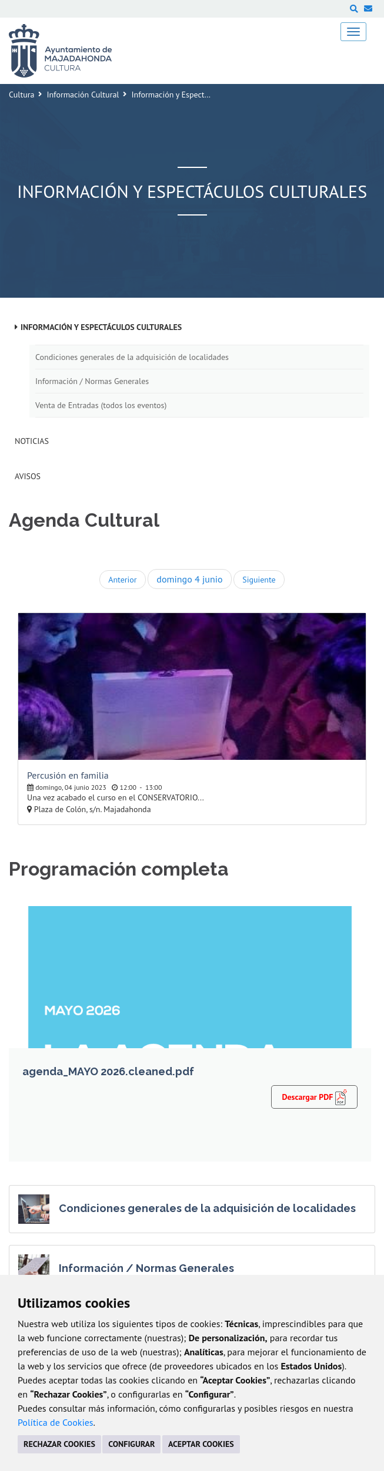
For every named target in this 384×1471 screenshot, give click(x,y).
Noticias (32, 441)
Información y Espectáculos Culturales (101, 327)
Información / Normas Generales (92, 381)
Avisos (28, 476)
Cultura (21, 94)
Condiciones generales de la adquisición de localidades (132, 357)
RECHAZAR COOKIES (59, 1444)
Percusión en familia (68, 775)
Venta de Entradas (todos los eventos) (100, 405)
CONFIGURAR (131, 1444)
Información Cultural (82, 94)
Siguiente (258, 579)
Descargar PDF (314, 1096)
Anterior (122, 579)
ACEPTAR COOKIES (201, 1444)
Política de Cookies (56, 1422)
